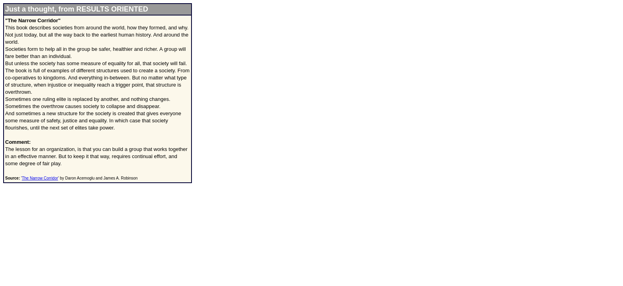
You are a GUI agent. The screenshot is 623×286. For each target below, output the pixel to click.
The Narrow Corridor (40, 178)
